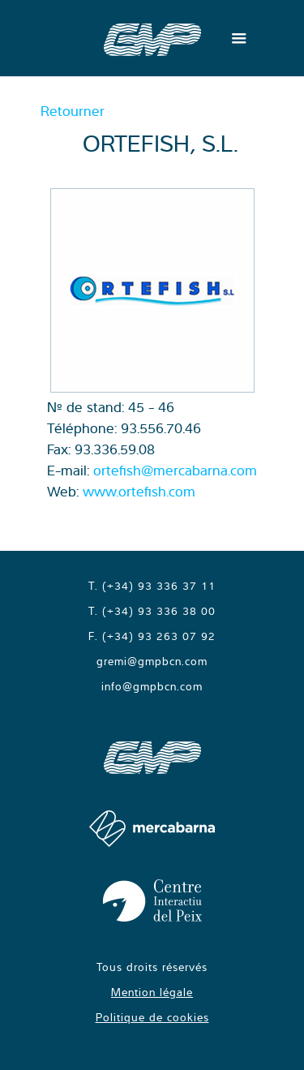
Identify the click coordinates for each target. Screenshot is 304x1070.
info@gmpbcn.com (152, 686)
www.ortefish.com (139, 491)
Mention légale (152, 992)
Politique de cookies (152, 1017)
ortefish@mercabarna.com (175, 470)
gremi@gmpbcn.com (152, 661)
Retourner (73, 111)
